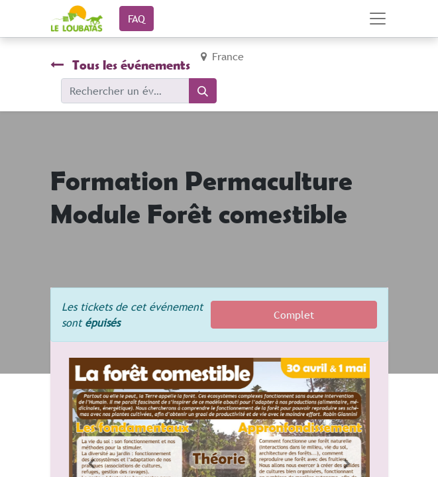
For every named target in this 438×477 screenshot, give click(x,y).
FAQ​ (136, 18)
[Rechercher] (203, 90)
